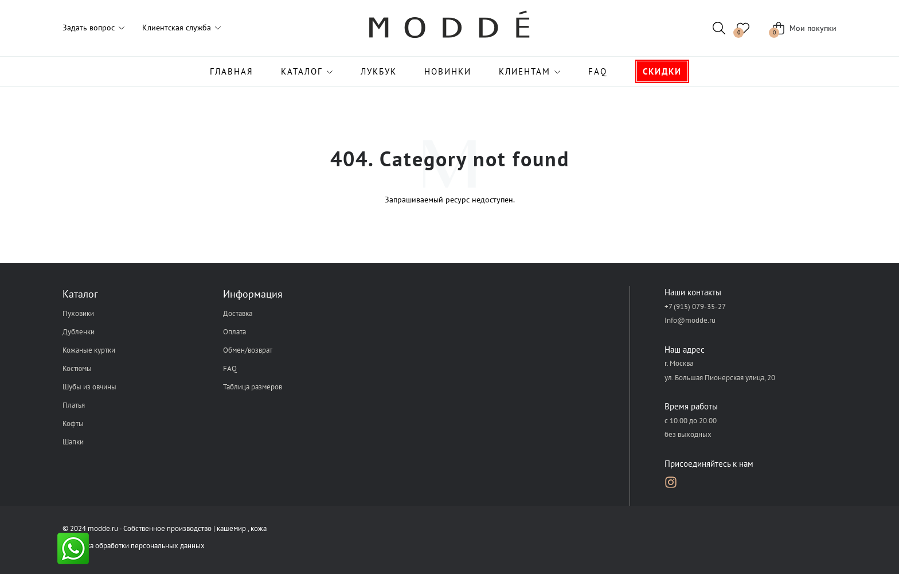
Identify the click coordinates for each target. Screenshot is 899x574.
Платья (73, 405)
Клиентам (524, 71)
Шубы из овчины (89, 387)
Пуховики (78, 313)
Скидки (662, 71)
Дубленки (78, 332)
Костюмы (77, 368)
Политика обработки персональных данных (133, 545)
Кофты (73, 423)
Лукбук (379, 71)
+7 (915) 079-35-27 (695, 306)
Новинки (447, 71)
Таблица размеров (252, 387)
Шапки (73, 442)
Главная (231, 71)
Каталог (302, 71)
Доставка (237, 313)
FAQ (597, 71)
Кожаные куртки (88, 350)
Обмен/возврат (247, 350)
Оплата (234, 332)
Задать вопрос (88, 27)
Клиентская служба (176, 27)
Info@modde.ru (690, 320)
